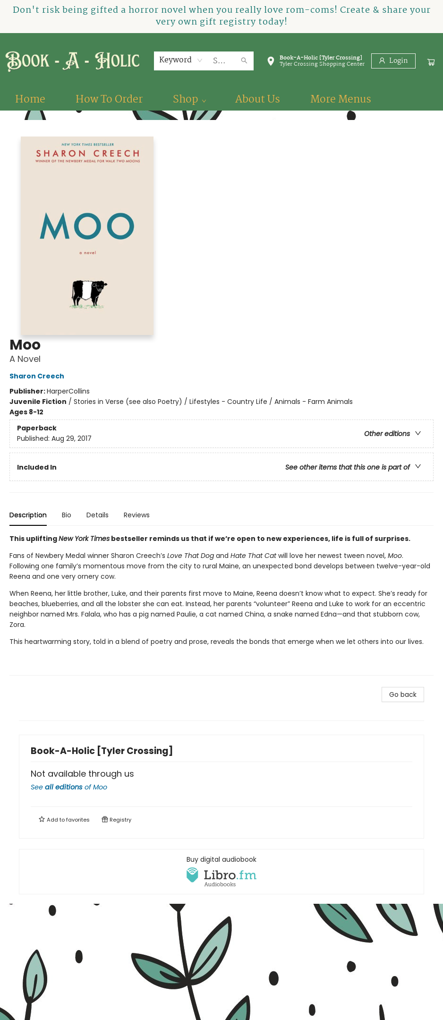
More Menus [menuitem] (340, 99)
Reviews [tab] (137, 515)
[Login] (393, 61)
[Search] (244, 60)
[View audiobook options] (221, 871)
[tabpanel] (221, 604)
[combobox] (181, 60)
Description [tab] (28, 515)
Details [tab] (97, 515)
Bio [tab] (66, 515)
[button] (315, 63)
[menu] (221, 100)
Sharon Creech (38, 376)
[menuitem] (30, 100)
